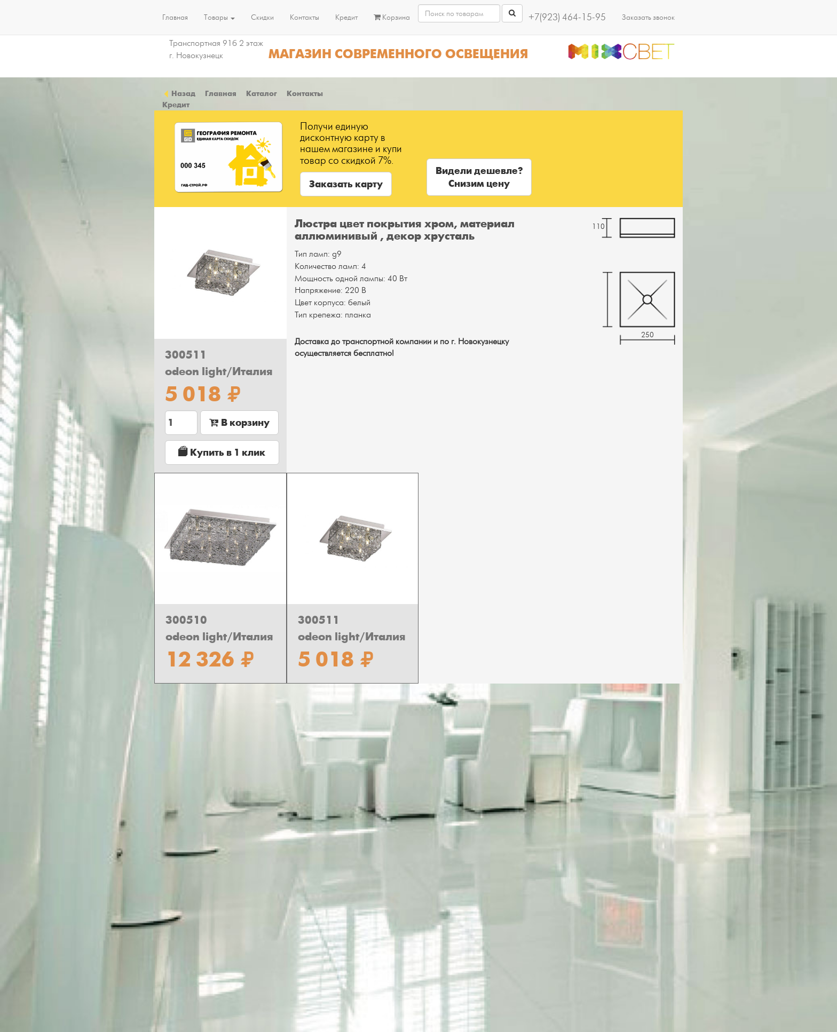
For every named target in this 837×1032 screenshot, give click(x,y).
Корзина (392, 17)
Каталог (261, 93)
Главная (175, 17)
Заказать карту (346, 184)
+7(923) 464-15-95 (567, 17)
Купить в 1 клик (221, 452)
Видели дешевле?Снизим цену (479, 177)
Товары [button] (219, 17)
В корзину (239, 422)
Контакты (304, 17)
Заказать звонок (648, 17)
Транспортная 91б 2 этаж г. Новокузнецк (216, 49)
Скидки (262, 17)
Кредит (346, 17)
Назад (178, 93)
